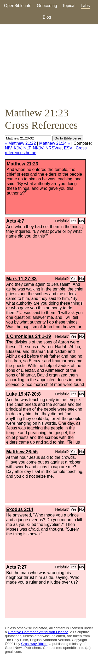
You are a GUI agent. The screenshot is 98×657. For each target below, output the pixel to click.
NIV (8, 148)
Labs (85, 5)
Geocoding (47, 5)
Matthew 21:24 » (54, 143)
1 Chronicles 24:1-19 (28, 336)
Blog (47, 17)
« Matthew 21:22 (20, 143)
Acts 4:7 (15, 221)
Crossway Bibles (34, 644)
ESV (68, 148)
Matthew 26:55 (22, 451)
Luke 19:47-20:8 (23, 394)
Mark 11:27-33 (21, 278)
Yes (74, 221)
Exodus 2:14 (19, 509)
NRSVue (53, 148)
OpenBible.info (18, 5)
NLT (27, 148)
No (81, 221)
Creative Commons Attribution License (38, 632)
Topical (69, 5)
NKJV (38, 148)
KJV (17, 148)
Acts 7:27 (16, 567)
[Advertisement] (49, 65)
